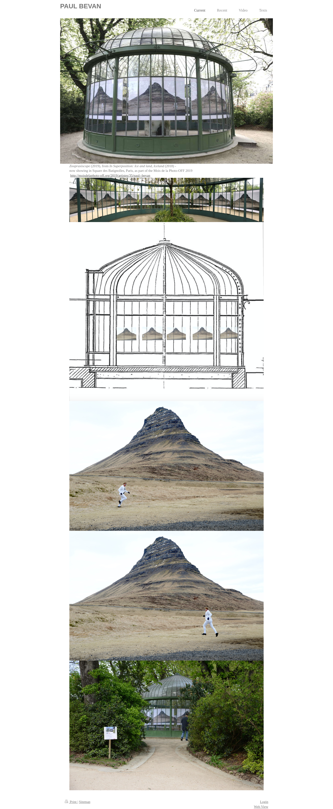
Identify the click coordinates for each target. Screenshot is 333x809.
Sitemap (84, 802)
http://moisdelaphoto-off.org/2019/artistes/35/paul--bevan (110, 175)
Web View (261, 807)
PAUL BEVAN (80, 6)
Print (71, 802)
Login (264, 802)
